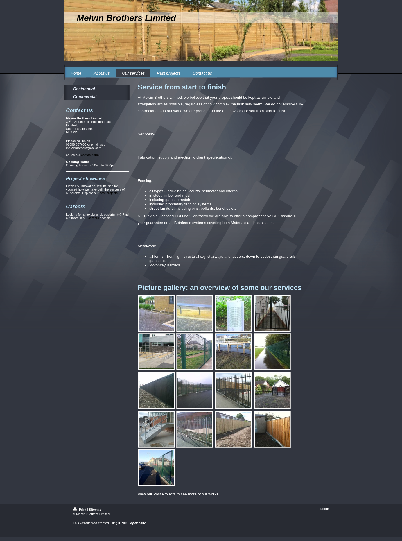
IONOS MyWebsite (132, 523)
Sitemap (95, 509)
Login (324, 508)
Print (80, 509)
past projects (109, 193)
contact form (90, 155)
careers (93, 218)
